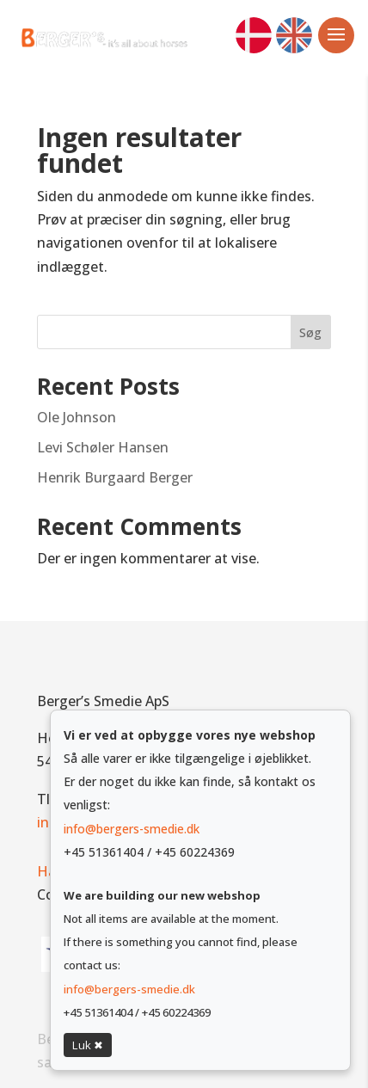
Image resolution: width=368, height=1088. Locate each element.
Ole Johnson (76, 417)
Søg (310, 332)
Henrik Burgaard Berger (115, 477)
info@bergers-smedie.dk (131, 829)
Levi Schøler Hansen (103, 447)
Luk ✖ (87, 1045)
